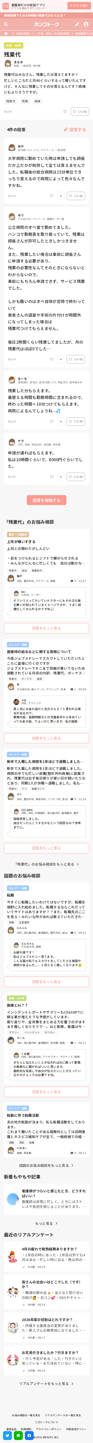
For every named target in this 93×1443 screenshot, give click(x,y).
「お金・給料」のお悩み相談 (52, 33)
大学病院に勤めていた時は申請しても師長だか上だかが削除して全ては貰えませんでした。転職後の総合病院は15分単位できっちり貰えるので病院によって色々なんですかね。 (46, 171)
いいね (80, 111)
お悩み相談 (22, 33)
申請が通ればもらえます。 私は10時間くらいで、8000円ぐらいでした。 (45, 459)
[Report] (65, 112)
